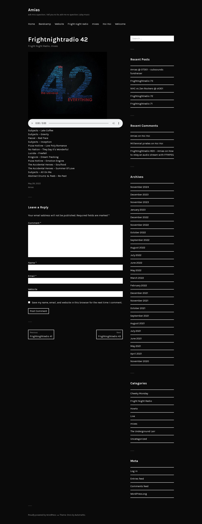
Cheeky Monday (139, 393)
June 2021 (136, 338)
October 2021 (137, 308)
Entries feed (137, 478)
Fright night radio (78, 23)
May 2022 (135, 270)
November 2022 (139, 224)
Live (132, 416)
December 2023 (139, 194)
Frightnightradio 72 (141, 96)
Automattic (80, 515)
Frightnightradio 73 (141, 80)
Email (32, 275)
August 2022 (137, 247)
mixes (95, 23)
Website (59, 23)
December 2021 (139, 293)
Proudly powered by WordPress (42, 515)
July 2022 (135, 255)
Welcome (120, 23)
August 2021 (137, 323)
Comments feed (139, 486)
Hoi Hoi (107, 23)
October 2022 (138, 232)
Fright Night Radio (39, 46)
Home (31, 23)
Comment (34, 222)
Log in (133, 471)
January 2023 (138, 209)
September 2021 (139, 315)
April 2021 (136, 353)
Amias (34, 10)
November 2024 (139, 186)
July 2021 (135, 330)
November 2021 (139, 300)
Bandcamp (45, 23)
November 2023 (139, 202)
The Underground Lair (142, 431)
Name (32, 262)
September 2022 (139, 239)
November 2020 (139, 361)
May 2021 (135, 346)
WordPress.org (138, 493)
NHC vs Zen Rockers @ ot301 (146, 88)
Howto (134, 408)
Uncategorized (138, 438)
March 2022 (137, 277)
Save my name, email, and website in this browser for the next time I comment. (77, 302)
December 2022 (139, 217)
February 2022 (138, 285)
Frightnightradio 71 (141, 103)
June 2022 (136, 262)
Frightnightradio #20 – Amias (147, 150)
